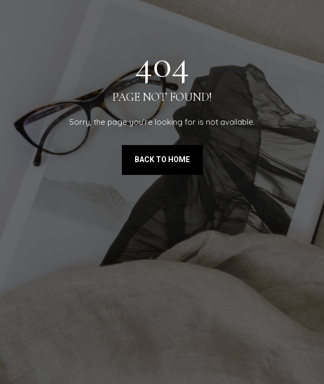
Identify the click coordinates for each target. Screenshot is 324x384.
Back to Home (162, 159)
